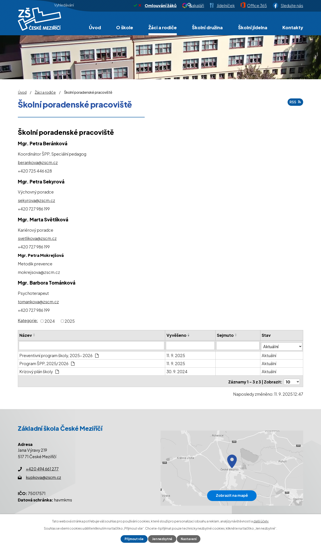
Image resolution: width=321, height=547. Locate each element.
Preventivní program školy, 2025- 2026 (59, 354)
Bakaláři (196, 5)
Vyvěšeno (177, 335)
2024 (50, 321)
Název (25, 335)
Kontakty (292, 27)
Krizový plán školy (39, 370)
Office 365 (257, 5)
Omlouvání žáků (161, 5)
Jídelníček (226, 5)
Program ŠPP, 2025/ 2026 (46, 362)
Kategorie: (28, 320)
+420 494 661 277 (42, 466)
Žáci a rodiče (162, 27)
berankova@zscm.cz (38, 162)
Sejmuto (225, 335)
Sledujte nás (292, 5)
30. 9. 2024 (177, 370)
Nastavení (189, 539)
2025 (70, 321)
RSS (295, 102)
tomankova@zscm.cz (38, 301)
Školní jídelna (252, 27)
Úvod (95, 27)
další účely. (261, 521)
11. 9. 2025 (176, 354)
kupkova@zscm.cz (43, 475)
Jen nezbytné (162, 539)
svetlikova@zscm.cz (37, 238)
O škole (124, 27)
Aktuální (269, 354)
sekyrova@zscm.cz (36, 200)
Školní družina (207, 27)
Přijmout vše (133, 539)
